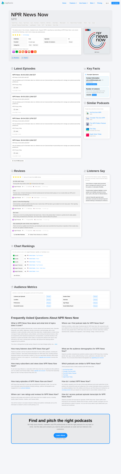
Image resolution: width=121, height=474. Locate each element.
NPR (14, 19)
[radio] (13, 35)
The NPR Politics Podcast (98, 123)
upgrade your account (44, 357)
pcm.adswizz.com (19, 80)
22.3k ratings (26, 34)
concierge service (66, 389)
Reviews (15, 57)
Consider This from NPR (97, 118)
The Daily (93, 129)
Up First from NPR (95, 112)
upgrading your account (97, 357)
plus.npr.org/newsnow (39, 32)
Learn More (60, 435)
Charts (25, 57)
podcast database (25, 388)
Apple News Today (95, 134)
